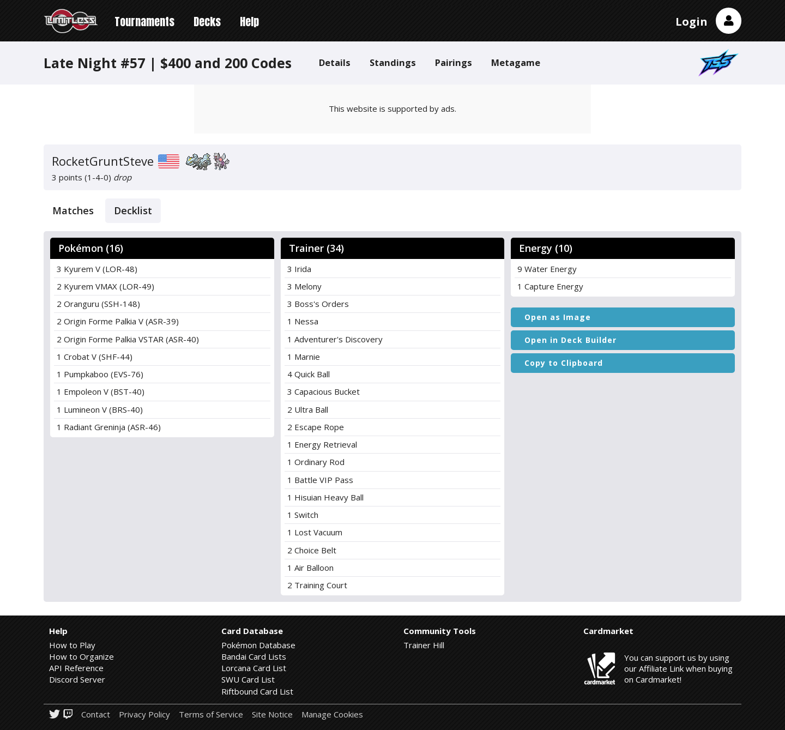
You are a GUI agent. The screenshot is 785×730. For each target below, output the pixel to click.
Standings (393, 62)
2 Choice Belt (311, 550)
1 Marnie (303, 356)
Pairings (453, 62)
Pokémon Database (258, 644)
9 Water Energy (547, 268)
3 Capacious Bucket (323, 391)
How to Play (72, 644)
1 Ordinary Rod (316, 461)
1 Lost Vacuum (314, 532)
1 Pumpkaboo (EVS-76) (100, 374)
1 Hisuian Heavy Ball (325, 497)
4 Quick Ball (308, 374)
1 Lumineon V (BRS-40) (100, 409)
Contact (95, 714)
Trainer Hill (423, 644)
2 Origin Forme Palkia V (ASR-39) (118, 321)
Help (249, 21)
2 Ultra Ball (307, 409)
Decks (207, 21)
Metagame (515, 62)
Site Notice (272, 714)
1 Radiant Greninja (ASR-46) (109, 426)
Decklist (133, 210)
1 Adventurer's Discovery (335, 339)
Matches (73, 210)
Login (691, 21)
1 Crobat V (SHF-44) (94, 356)
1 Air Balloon (310, 567)
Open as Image (557, 317)
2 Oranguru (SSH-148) (98, 303)
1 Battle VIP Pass (320, 479)
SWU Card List (248, 679)
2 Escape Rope (315, 426)
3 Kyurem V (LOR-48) (97, 268)
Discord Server (77, 679)
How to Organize (81, 656)
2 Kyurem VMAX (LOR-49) (105, 286)
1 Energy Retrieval (322, 444)
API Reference (76, 667)
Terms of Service (211, 714)
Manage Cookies (332, 714)
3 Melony (304, 286)
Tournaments (144, 21)
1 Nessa (302, 321)
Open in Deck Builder (570, 340)
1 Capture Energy (550, 286)
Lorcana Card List (253, 667)
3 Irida (299, 268)
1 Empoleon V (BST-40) (100, 391)
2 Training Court (317, 585)
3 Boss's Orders (318, 303)
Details (335, 62)
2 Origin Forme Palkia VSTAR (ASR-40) (128, 339)
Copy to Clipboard (563, 363)
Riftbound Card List (257, 691)
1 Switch (302, 514)
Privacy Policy (144, 714)
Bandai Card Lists (253, 656)
